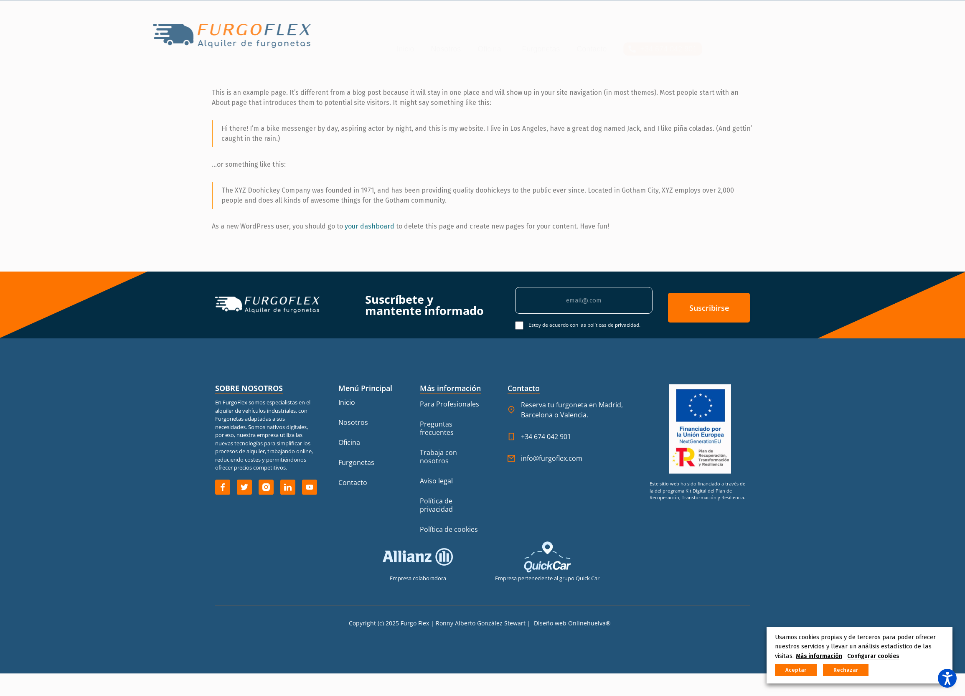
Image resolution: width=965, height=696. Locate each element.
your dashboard (369, 226)
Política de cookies (449, 529)
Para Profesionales (449, 404)
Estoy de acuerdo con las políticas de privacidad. (584, 324)
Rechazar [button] (845, 670)
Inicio (283, 40)
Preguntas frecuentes (437, 428)
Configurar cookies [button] (873, 656)
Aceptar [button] (795, 670)
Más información (819, 656)
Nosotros (324, 40)
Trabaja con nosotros (438, 456)
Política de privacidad (436, 505)
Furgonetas (419, 40)
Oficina (369, 40)
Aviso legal (436, 480)
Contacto (470, 40)
